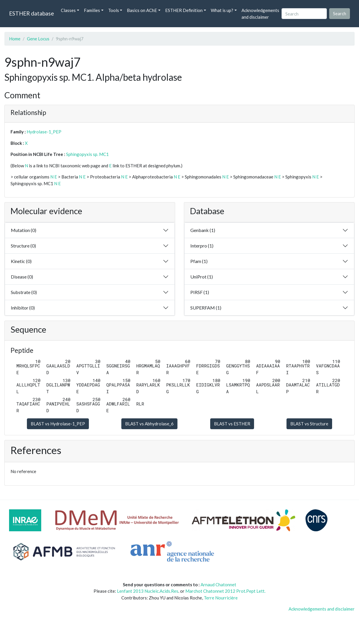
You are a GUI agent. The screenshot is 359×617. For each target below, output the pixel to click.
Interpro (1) (201, 245)
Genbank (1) (202, 230)
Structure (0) (23, 245)
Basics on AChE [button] (142, 10)
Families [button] (92, 10)
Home (14, 38)
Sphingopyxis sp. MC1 (87, 154)
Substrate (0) (24, 292)
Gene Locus (38, 38)
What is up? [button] (222, 10)
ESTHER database (31, 13)
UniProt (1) (201, 276)
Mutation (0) (23, 230)
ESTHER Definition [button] (184, 10)
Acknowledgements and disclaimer (260, 14)
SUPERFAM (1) (205, 307)
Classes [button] (68, 10)
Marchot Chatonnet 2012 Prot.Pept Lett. (225, 591)
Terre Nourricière (221, 597)
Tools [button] (113, 10)
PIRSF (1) (199, 292)
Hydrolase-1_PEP (44, 131)
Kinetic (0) (21, 261)
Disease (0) (22, 276)
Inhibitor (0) (23, 307)
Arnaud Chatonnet (218, 584)
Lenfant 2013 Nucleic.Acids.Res (147, 591)
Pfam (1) (199, 261)
